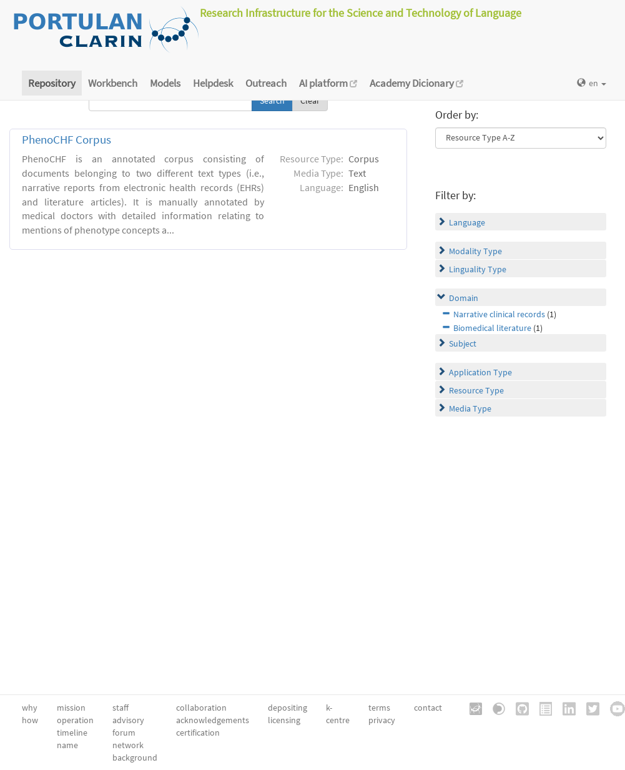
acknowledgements (212, 720)
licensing (284, 720)
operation (75, 720)
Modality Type (475, 251)
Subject (462, 343)
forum (123, 732)
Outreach (266, 83)
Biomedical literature (492, 327)
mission (71, 707)
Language (467, 222)
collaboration (201, 707)
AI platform (328, 83)
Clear (310, 100)
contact (428, 707)
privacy (381, 720)
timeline (72, 732)
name (67, 745)
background (134, 757)
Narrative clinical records (499, 314)
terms (379, 707)
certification (198, 732)
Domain (463, 298)
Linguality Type (477, 269)
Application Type (480, 372)
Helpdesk (213, 83)
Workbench (112, 83)
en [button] (591, 83)
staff (120, 707)
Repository (52, 83)
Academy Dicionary (416, 83)
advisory (128, 720)
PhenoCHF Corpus (66, 139)
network (128, 745)
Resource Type (476, 390)
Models (165, 83)
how (30, 720)
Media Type (470, 408)
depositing (287, 707)
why (29, 707)
